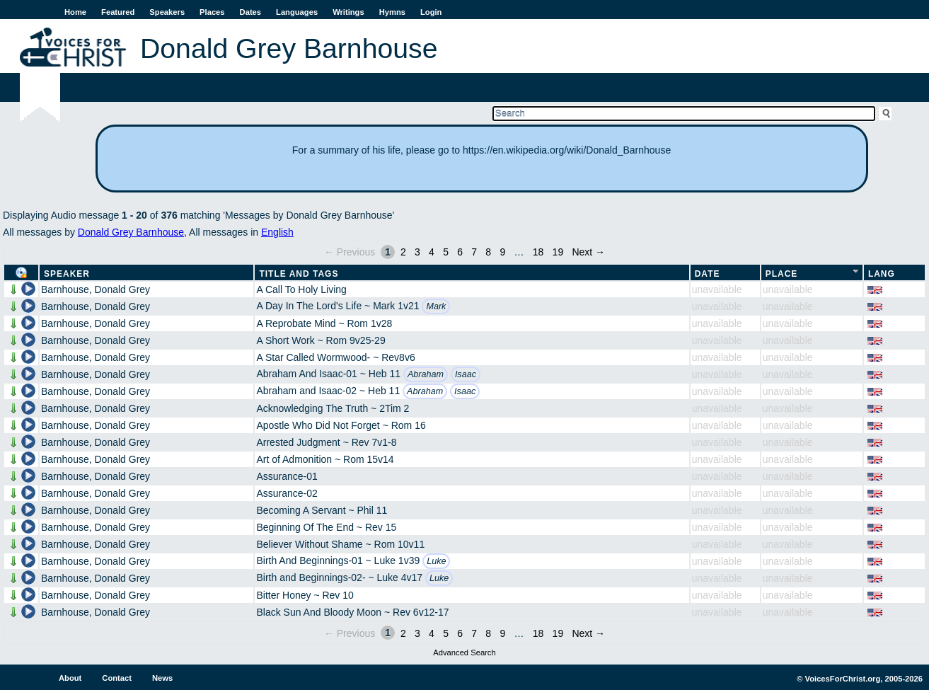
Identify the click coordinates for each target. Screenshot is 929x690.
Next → (588, 252)
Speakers (167, 12)
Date (707, 274)
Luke (436, 561)
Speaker (67, 274)
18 (538, 252)
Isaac (465, 374)
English (277, 232)
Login (431, 12)
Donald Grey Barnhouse (131, 232)
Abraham (426, 374)
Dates (250, 12)
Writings (348, 12)
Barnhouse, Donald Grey (95, 289)
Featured (117, 12)
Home (75, 12)
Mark (436, 306)
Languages (297, 12)
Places (212, 12)
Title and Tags (298, 274)
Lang (881, 274)
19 (558, 252)
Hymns (392, 12)
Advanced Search (464, 652)
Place (782, 274)
